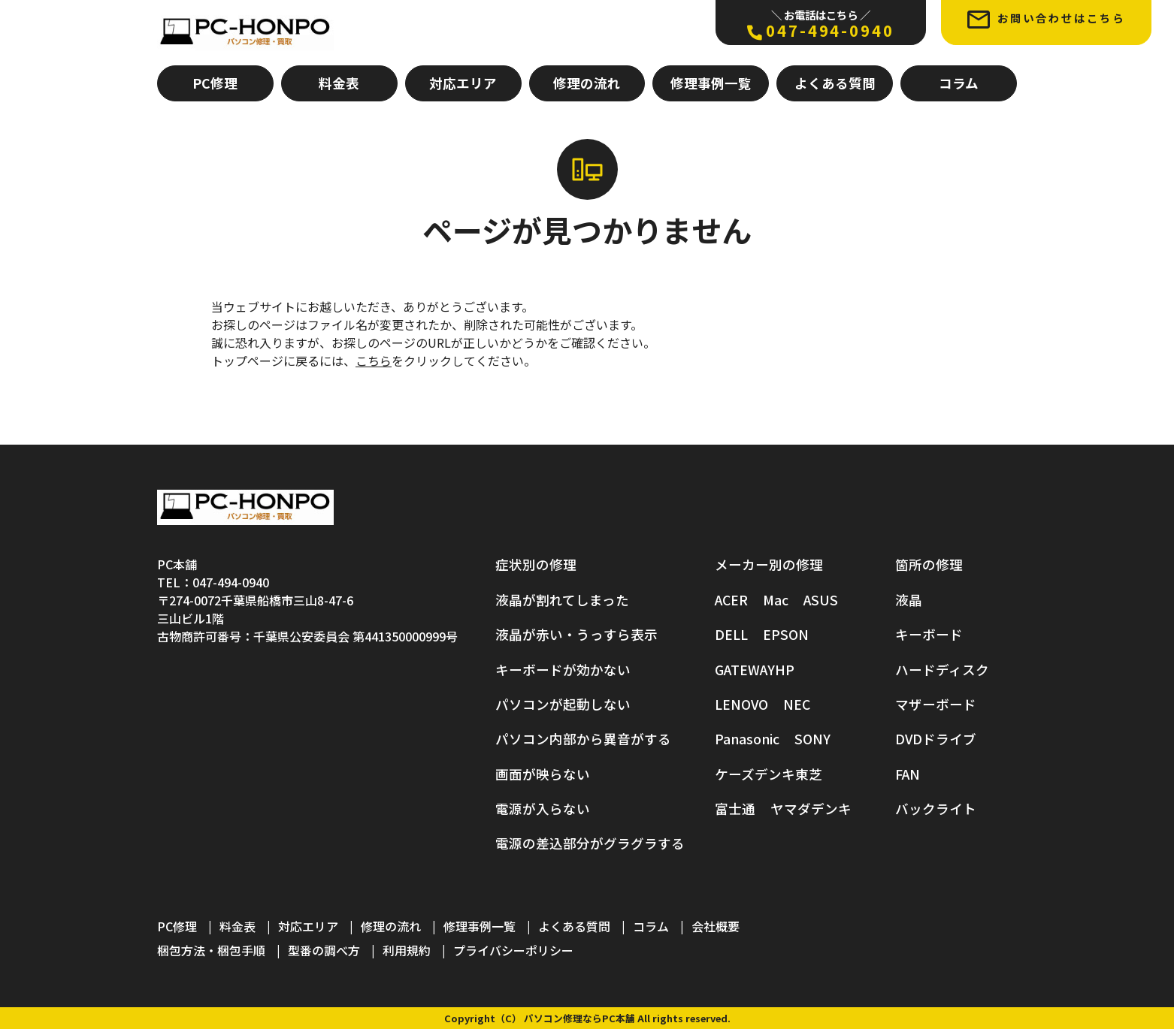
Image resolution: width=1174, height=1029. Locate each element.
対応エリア (463, 83)
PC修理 (215, 83)
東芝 (808, 774)
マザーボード (935, 704)
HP (784, 669)
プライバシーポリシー (513, 950)
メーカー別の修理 (769, 564)
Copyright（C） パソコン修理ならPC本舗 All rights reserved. (587, 1018)
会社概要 (715, 926)
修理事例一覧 (711, 83)
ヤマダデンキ (811, 808)
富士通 (735, 808)
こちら (374, 361)
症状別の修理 (535, 564)
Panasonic (747, 738)
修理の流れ (587, 83)
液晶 (908, 599)
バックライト (935, 808)
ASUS (820, 599)
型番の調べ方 (324, 950)
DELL (731, 634)
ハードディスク (942, 669)
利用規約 (407, 950)
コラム (959, 83)
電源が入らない (542, 808)
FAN (907, 774)
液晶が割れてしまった (562, 599)
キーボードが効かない (563, 669)
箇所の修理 (929, 564)
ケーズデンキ (755, 774)
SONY (812, 738)
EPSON (786, 634)
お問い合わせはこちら (1046, 19)
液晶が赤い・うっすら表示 (576, 634)
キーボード (929, 634)
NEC (796, 704)
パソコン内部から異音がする (583, 738)
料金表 (339, 83)
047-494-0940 (821, 24)
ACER (731, 599)
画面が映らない (542, 774)
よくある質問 (835, 83)
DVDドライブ (935, 738)
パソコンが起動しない (563, 704)
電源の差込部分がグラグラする (590, 843)
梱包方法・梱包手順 (211, 950)
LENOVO (741, 704)
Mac (775, 599)
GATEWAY (745, 669)
